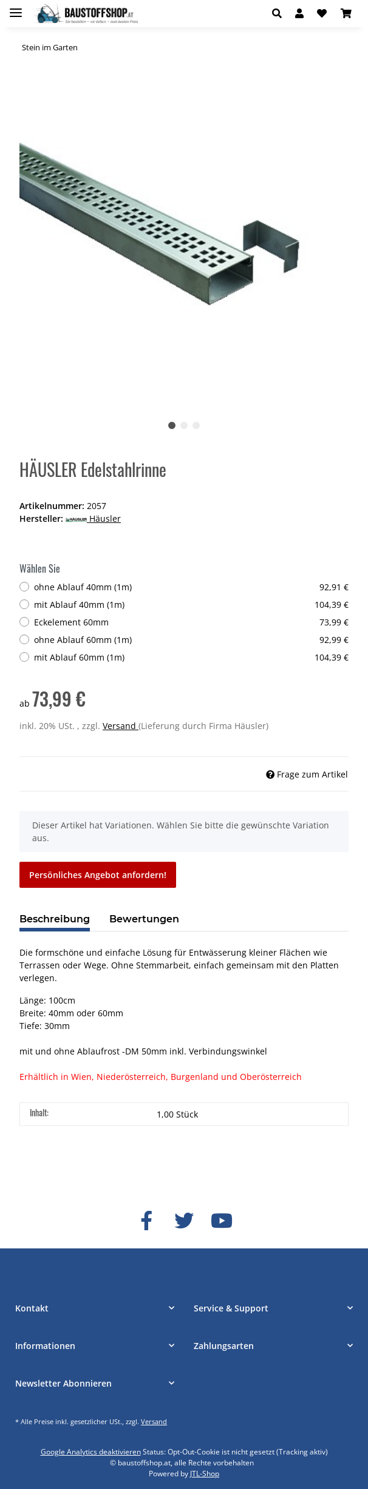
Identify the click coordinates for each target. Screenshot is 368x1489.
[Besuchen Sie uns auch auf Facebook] (146, 1221)
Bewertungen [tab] (144, 919)
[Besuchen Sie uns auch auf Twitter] (184, 1221)
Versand (120, 725)
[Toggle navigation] (16, 7)
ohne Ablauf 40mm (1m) (191, 587)
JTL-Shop (204, 1473)
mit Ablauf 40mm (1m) (191, 604)
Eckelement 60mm (191, 622)
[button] (280, 13)
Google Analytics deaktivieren (91, 1452)
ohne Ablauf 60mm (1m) (191, 639)
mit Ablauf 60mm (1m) (191, 657)
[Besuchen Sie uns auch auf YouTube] (221, 1221)
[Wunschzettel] (321, 13)
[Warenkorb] (346, 13)
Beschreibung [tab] (54, 919)
